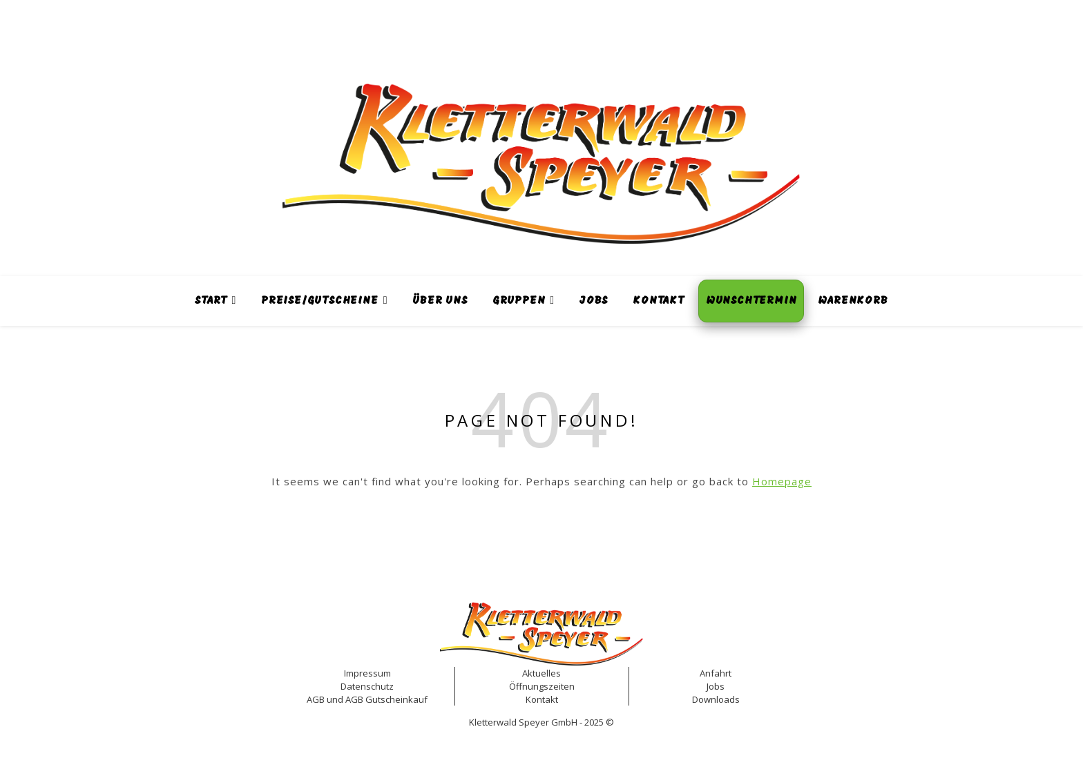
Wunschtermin (751, 301)
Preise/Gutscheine (319, 301)
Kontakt (658, 301)
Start (211, 301)
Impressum (367, 673)
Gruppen (519, 301)
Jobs (593, 301)
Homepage (782, 481)
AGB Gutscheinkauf (386, 699)
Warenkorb (853, 301)
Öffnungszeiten (542, 686)
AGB (316, 699)
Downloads (716, 699)
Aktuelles (541, 673)
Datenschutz (367, 686)
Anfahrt (715, 673)
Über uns (439, 301)
